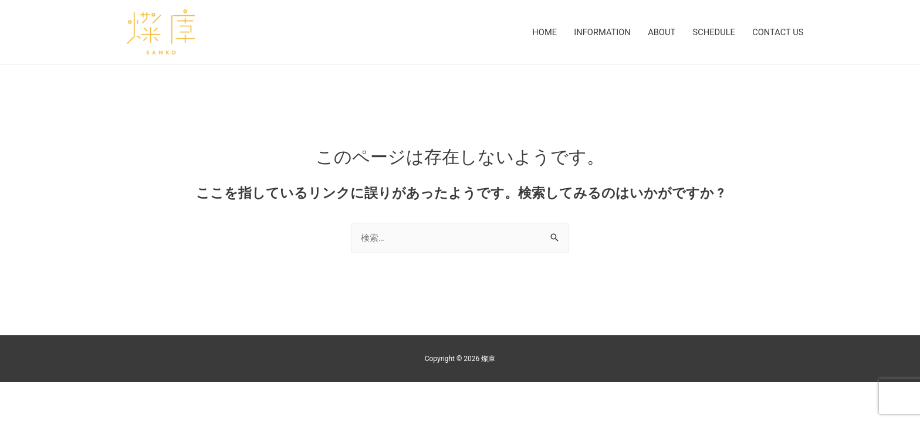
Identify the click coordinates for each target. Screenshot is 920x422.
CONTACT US (777, 32)
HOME (538, 32)
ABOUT (658, 32)
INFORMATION (598, 32)
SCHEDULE (711, 32)
